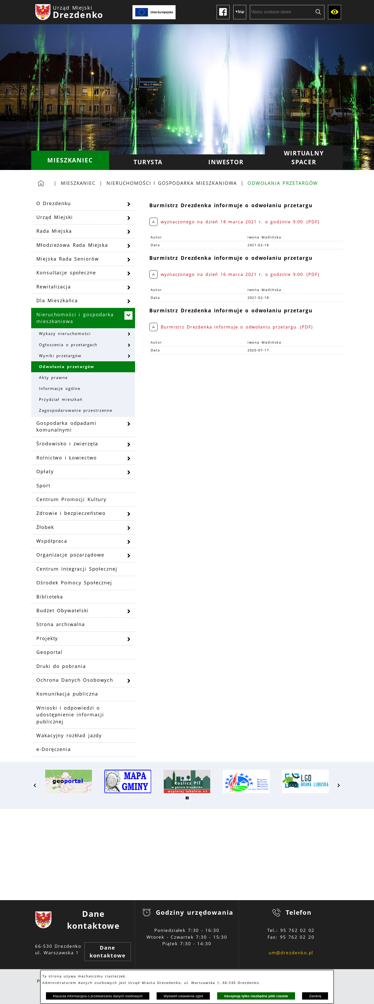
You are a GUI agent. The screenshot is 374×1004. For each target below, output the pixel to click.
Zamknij (315, 996)
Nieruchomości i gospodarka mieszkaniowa (171, 183)
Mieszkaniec (78, 183)
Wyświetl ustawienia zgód (183, 996)
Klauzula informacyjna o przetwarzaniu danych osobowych (97, 996)
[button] (35, 785)
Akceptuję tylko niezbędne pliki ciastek (256, 996)
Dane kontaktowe (108, 951)
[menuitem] (70, 160)
